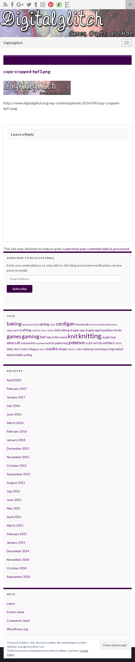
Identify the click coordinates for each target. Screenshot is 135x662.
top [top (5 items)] (112, 349)
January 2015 (16, 542)
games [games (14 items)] (14, 336)
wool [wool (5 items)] (119, 349)
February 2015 (17, 534)
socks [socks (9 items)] (52, 348)
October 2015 (17, 465)
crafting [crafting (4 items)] (25, 330)
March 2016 (15, 423)
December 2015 (18, 448)
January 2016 (16, 440)
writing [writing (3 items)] (27, 355)
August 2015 (16, 483)
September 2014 (18, 577)
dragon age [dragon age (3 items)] (77, 330)
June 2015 (14, 500)
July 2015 (13, 491)
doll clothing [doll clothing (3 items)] (61, 330)
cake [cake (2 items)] (52, 324)
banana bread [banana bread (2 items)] (30, 324)
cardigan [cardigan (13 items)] (65, 324)
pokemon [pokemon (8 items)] (77, 342)
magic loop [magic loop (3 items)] (109, 337)
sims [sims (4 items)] (10, 349)
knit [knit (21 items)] (73, 336)
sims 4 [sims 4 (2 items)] (42, 349)
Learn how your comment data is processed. (96, 249)
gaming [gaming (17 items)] (30, 336)
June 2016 (14, 414)
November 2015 (18, 457)
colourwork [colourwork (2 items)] (13, 330)
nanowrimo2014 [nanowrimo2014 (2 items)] (45, 343)
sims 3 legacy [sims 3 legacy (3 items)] (30, 349)
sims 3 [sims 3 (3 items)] (18, 349)
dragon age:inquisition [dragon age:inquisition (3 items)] (99, 330)
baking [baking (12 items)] (14, 324)
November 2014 (18, 559)
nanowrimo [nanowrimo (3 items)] (28, 343)
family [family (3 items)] (118, 330)
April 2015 (14, 517)
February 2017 (17, 388)
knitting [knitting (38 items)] (90, 336)
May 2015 (13, 508)
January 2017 (16, 397)
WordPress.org (17, 629)
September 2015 (18, 474)
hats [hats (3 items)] (49, 337)
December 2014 (18, 551)
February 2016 (17, 431)
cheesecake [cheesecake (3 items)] (82, 324)
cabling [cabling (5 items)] (43, 324)
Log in (11, 603)
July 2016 (13, 406)
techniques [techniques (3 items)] (102, 349)
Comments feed (18, 620)
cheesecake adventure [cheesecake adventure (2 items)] (104, 324)
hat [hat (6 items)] (43, 336)
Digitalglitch (13, 42)
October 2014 (17, 568)
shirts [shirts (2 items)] (118, 343)
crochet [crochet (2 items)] (36, 330)
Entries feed (15, 612)
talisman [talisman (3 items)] (88, 349)
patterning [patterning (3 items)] (61, 343)
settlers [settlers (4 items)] (109, 343)
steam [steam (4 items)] (62, 349)
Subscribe (19, 289)
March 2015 (15, 525)
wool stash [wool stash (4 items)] (14, 355)
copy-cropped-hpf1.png (69, 61)
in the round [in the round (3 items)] (59, 337)
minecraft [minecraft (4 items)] (14, 343)
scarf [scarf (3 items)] (89, 343)
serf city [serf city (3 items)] (97, 343)
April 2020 (14, 380)
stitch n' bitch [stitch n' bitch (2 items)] (75, 349)
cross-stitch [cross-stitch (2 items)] (47, 330)
